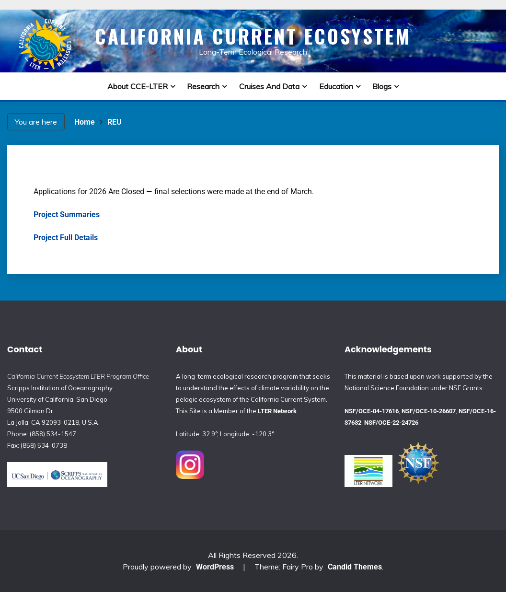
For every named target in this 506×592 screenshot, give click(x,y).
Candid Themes (355, 566)
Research (203, 86)
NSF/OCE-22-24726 (391, 422)
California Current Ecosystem (253, 36)
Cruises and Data (269, 86)
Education (336, 86)
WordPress (215, 566)
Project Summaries (67, 214)
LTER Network (277, 411)
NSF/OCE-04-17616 (372, 411)
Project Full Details (66, 237)
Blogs (381, 86)
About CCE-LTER (137, 86)
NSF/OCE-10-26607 (429, 411)
